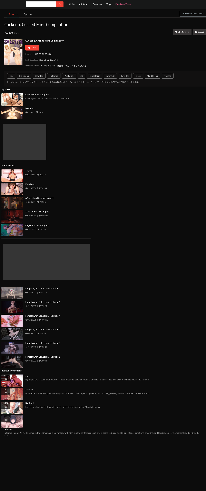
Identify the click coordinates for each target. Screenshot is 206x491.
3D (81, 76)
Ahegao (167, 76)
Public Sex (69, 76)
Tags (108, 4)
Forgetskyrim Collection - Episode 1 (42, 288)
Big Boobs (24, 76)
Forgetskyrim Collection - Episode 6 (42, 302)
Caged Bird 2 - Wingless (37, 225)
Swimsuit (110, 76)
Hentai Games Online (193, 13)
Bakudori (29, 108)
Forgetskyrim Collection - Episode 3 (42, 357)
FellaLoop (30, 184)
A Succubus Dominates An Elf (39, 198)
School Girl (94, 76)
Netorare (54, 76)
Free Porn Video (123, 4)
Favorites (97, 4)
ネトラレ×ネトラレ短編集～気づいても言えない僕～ (64, 66)
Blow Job (39, 76)
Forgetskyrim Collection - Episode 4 (42, 316)
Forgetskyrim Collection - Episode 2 (42, 329)
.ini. (11, 76)
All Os (72, 4)
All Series (83, 4)
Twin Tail (125, 76)
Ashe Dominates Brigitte (37, 211)
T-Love (28, 170)
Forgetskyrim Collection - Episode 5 (42, 343)
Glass (138, 76)
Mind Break (152, 76)
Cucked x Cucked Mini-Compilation (44, 40)
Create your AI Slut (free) (37, 94)
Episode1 (32, 47)
